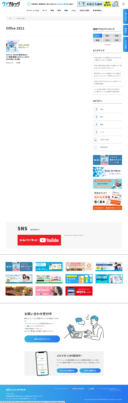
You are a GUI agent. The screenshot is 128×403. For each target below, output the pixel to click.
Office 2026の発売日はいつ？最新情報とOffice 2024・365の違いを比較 (18, 57)
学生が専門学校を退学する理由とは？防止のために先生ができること (108, 66)
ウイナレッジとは (32, 10)
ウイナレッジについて (61, 389)
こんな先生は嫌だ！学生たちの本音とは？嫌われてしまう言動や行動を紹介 (107, 90)
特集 (52, 10)
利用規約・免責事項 (78, 389)
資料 (116, 40)
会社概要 (91, 389)
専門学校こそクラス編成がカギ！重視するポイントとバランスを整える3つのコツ (107, 74)
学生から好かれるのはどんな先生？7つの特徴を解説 (107, 82)
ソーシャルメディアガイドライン (108, 389)
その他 (18, 63)
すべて (45, 10)
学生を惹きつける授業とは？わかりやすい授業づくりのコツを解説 (107, 59)
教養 (66, 10)
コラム (73, 10)
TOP (10, 18)
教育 (59, 10)
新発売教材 (97, 10)
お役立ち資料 (85, 10)
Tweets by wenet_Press (73, 235)
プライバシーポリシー (115, 390)
